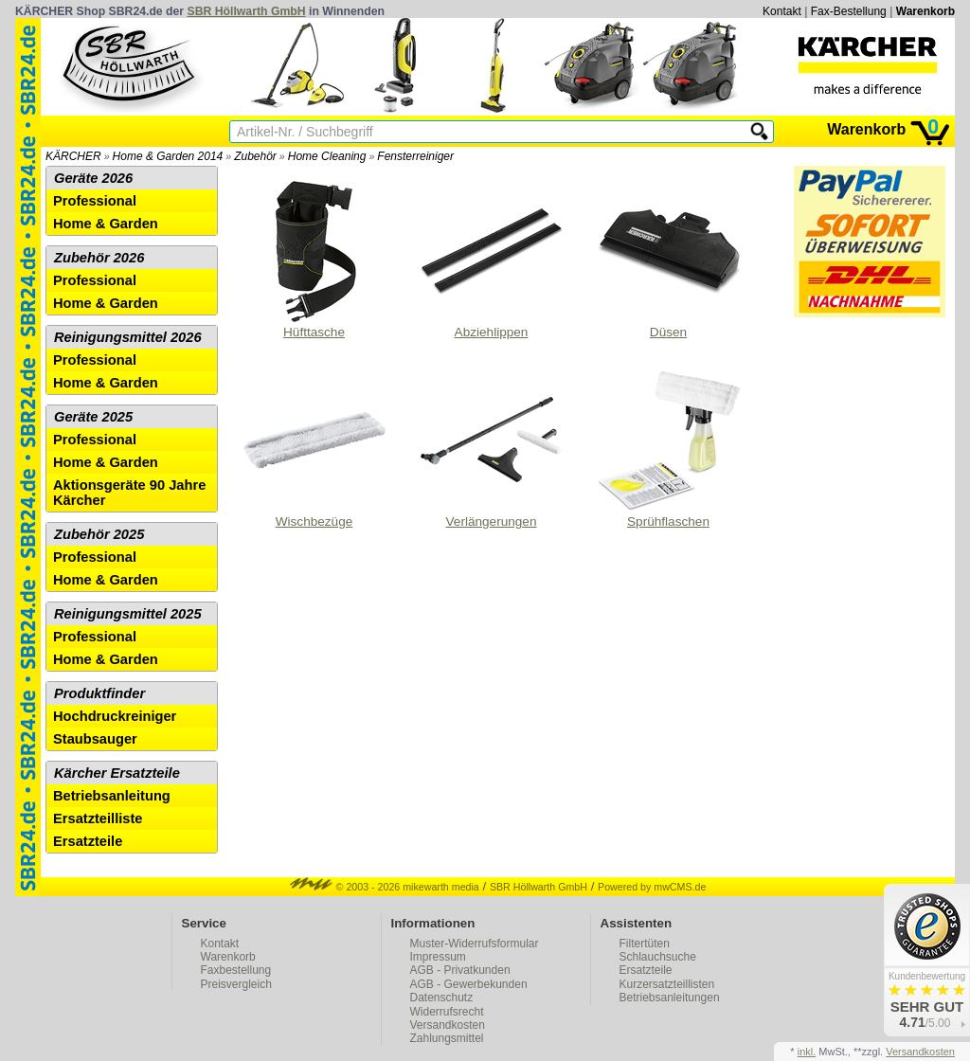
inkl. (807, 1051)
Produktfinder (99, 693)
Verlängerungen (492, 449)
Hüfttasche (314, 259)
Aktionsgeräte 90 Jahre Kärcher (129, 492)
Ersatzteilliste (98, 818)
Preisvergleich (236, 984)
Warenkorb (925, 11)
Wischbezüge (314, 449)
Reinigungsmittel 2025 (128, 613)
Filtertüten (645, 943)
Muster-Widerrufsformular (474, 943)
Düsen (669, 259)
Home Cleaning (327, 156)
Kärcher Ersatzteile (117, 773)
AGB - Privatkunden (460, 970)
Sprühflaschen (669, 449)
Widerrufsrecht (447, 1011)
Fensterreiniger (415, 156)
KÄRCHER (73, 156)
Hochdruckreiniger (114, 716)
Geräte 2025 (93, 416)
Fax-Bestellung (849, 11)
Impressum (438, 956)
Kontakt (782, 11)
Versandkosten (447, 1025)
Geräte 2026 (93, 178)
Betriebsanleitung (112, 795)
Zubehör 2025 (99, 534)
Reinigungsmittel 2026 (128, 337)
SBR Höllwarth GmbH (247, 11)
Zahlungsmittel (447, 1038)
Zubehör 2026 (99, 257)
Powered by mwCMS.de (652, 886)
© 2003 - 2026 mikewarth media (384, 886)
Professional (94, 200)
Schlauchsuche (658, 956)
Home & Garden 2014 (168, 156)
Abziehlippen (492, 259)
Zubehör (255, 156)
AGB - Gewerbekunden (469, 984)
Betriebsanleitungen (670, 997)
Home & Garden (105, 223)
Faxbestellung (236, 970)
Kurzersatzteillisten (667, 984)
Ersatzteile (87, 841)
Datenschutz (442, 997)
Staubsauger (95, 738)
